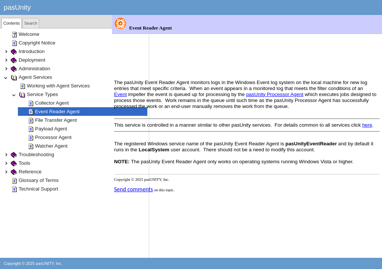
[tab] (11, 23)
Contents (11, 23)
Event (204, 57)
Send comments (170, 176)
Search (30, 23)
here (187, 100)
